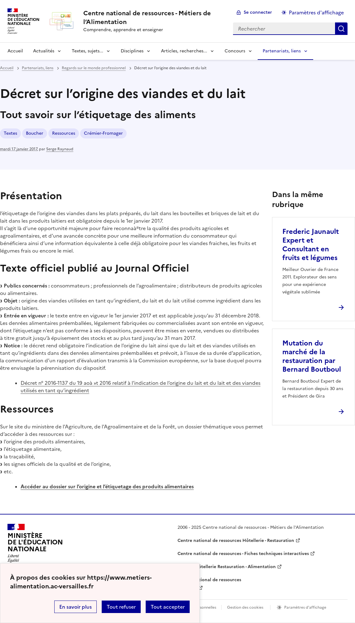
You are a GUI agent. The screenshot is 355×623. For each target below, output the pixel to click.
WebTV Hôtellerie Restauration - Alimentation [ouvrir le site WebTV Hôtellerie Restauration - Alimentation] (227, 566)
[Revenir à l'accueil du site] (35, 545)
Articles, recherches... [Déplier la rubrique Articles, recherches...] (184, 51)
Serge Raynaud (59, 149)
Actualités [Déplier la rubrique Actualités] (43, 51)
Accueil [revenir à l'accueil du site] (15, 51)
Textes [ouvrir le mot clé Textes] (10, 133)
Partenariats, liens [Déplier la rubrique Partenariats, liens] (282, 51)
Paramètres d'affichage (305, 607)
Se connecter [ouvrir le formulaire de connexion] (258, 12)
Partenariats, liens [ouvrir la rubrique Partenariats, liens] (37, 68)
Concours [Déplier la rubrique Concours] (235, 51)
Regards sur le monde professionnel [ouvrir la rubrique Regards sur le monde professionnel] (94, 68)
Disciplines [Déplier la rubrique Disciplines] (132, 51)
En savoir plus (75, 607)
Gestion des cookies (245, 607)
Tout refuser (121, 607)
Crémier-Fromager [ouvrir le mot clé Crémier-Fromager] (103, 133)
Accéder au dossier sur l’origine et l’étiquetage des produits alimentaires (107, 486)
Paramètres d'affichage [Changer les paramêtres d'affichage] (316, 12)
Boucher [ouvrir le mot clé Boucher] (34, 133)
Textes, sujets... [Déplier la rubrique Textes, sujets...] (87, 51)
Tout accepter (168, 607)
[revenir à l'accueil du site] (153, 17)
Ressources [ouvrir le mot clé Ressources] (63, 133)
